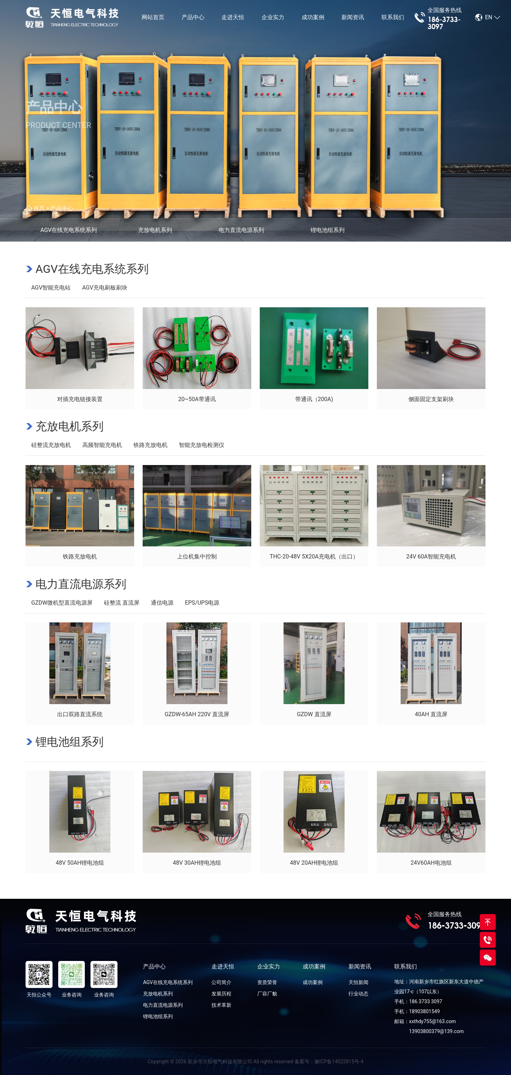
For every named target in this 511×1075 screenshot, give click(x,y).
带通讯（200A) (314, 399)
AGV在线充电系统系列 (92, 269)
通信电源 (162, 602)
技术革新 (221, 1005)
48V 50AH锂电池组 (80, 862)
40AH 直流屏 (431, 714)
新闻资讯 (352, 17)
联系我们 (392, 17)
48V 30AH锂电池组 (197, 862)
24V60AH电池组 (431, 862)
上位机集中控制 (197, 556)
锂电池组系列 (69, 742)
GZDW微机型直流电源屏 (62, 602)
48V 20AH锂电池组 (314, 862)
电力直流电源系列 (80, 584)
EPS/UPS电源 (202, 602)
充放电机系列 (69, 426)
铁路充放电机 (150, 445)
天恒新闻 (358, 982)
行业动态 (358, 993)
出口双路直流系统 (80, 714)
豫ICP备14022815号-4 (338, 1061)
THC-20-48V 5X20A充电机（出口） (314, 556)
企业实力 (273, 17)
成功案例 (313, 17)
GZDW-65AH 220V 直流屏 (197, 714)
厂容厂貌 (267, 993)
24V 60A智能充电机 (431, 556)
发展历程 (221, 993)
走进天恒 (232, 17)
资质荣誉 (267, 982)
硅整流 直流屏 (121, 602)
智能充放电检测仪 (201, 445)
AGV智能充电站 (51, 287)
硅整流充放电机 (51, 445)
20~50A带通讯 (196, 399)
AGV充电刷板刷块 (104, 287)
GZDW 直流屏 (314, 714)
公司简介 (221, 982)
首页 (39, 208)
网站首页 (153, 17)
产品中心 (193, 17)
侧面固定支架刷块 (431, 399)
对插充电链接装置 (80, 399)
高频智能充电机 (102, 445)
